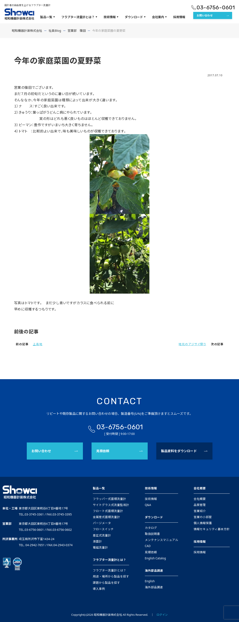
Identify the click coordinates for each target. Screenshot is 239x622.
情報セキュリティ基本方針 (212, 529)
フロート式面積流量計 (108, 511)
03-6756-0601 (215, 7)
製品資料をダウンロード (179, 451)
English (150, 581)
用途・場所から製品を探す (111, 576)
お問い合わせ (205, 15)
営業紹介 (200, 511)
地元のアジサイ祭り (192, 344)
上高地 (37, 344)
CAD (148, 546)
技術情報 (111, 17)
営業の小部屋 (203, 517)
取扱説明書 (152, 534)
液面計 (97, 541)
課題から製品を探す (106, 583)
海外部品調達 (154, 571)
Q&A (148, 505)
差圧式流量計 (102, 535)
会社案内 (159, 17)
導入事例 (99, 589)
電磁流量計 (100, 547)
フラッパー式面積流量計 (109, 499)
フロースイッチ (103, 529)
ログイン (162, 615)
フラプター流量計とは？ (79, 17)
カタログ (151, 528)
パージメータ (102, 523)
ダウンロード (135, 17)
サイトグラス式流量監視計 (111, 505)
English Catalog (155, 558)
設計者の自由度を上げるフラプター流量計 (27, 5)
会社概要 (200, 488)
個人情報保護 (203, 523)
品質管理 (200, 505)
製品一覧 (47, 17)
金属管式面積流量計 (106, 517)
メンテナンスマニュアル (161, 540)
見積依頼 (102, 451)
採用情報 (179, 17)
